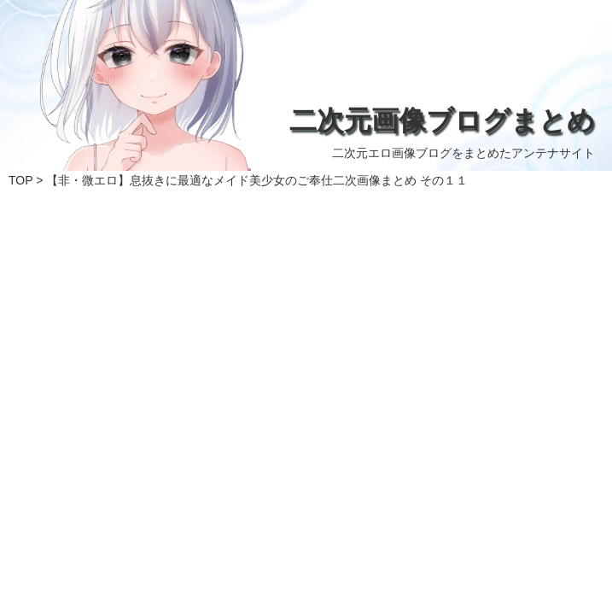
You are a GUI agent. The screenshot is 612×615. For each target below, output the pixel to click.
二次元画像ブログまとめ (442, 120)
